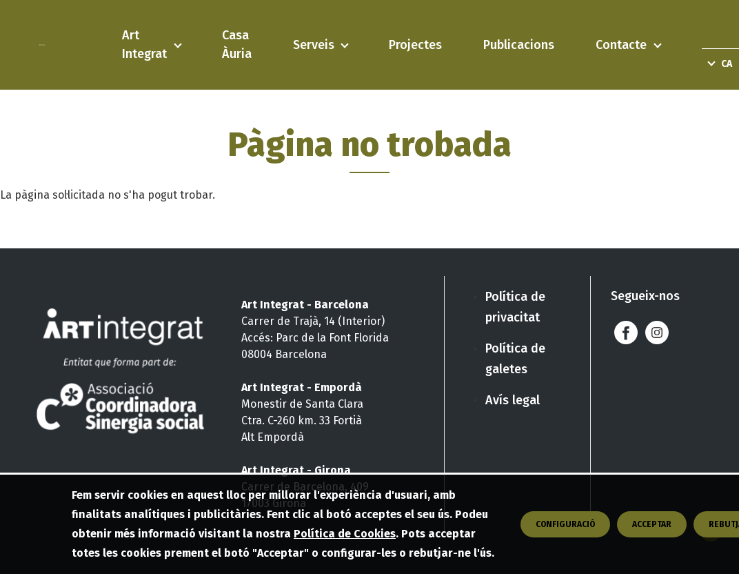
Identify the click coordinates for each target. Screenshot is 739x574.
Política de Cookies (345, 536)
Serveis (313, 44)
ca (726, 64)
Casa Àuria (237, 44)
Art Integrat (144, 44)
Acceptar (651, 527)
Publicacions (518, 44)
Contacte (621, 44)
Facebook (626, 332)
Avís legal (512, 400)
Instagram (657, 332)
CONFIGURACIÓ (565, 527)
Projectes (415, 44)
